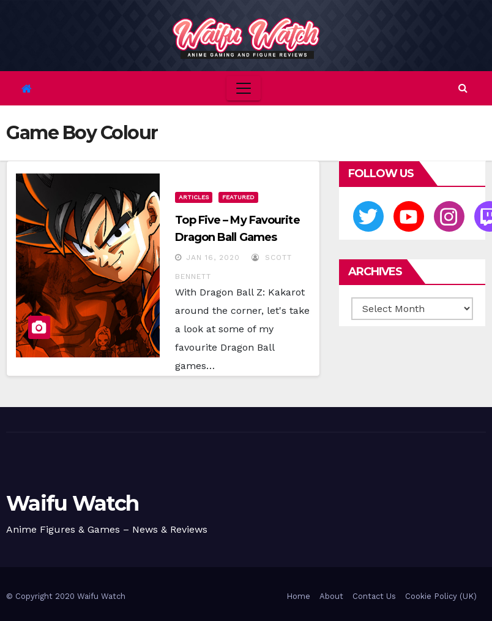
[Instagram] (449, 216)
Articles (194, 197)
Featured (238, 197)
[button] (463, 88)
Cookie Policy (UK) (441, 596)
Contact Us (374, 596)
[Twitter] (368, 216)
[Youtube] (409, 216)
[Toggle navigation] (243, 88)
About (331, 596)
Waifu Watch (72, 503)
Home (298, 596)
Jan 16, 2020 (213, 257)
